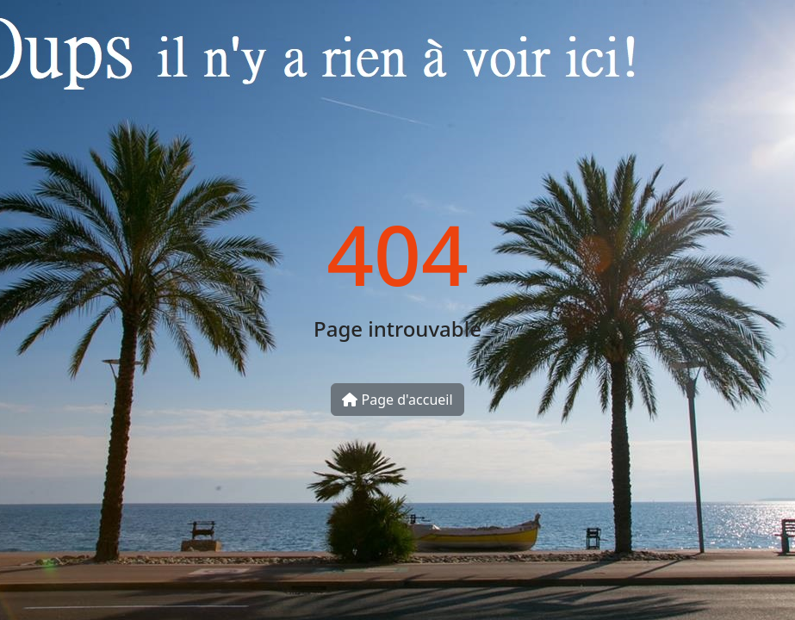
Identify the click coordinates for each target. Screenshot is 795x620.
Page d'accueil (397, 399)
